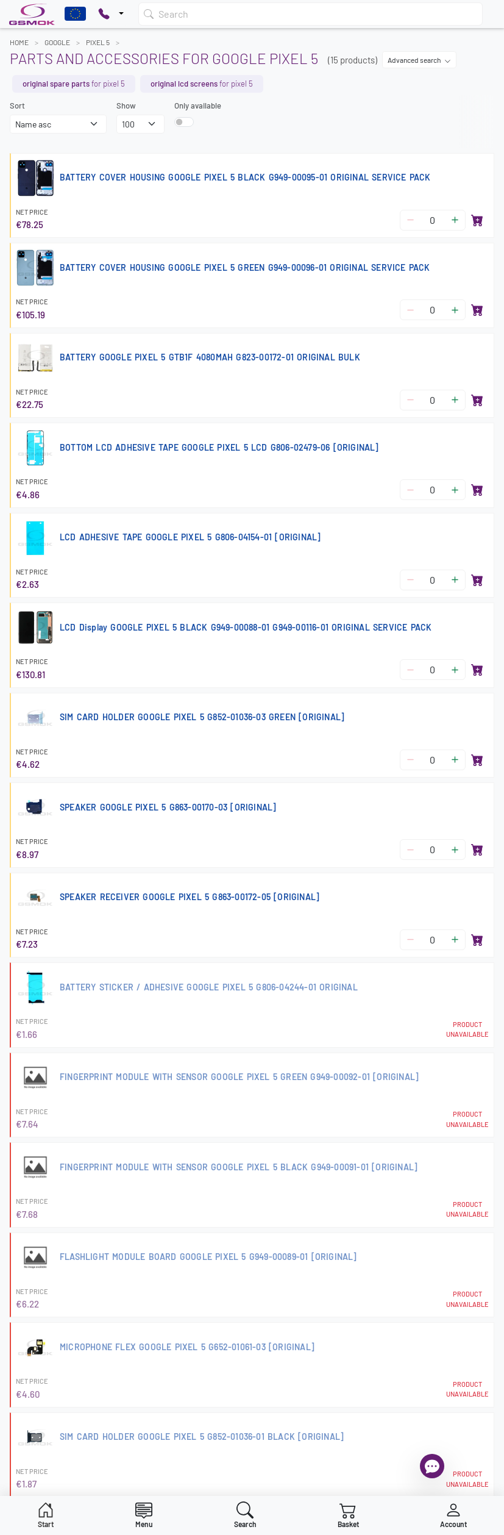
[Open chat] (432, 1466)
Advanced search (419, 59)
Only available (197, 105)
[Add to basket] (477, 220)
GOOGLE (57, 42)
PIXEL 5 (98, 42)
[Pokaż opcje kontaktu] (111, 14)
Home (19, 42)
